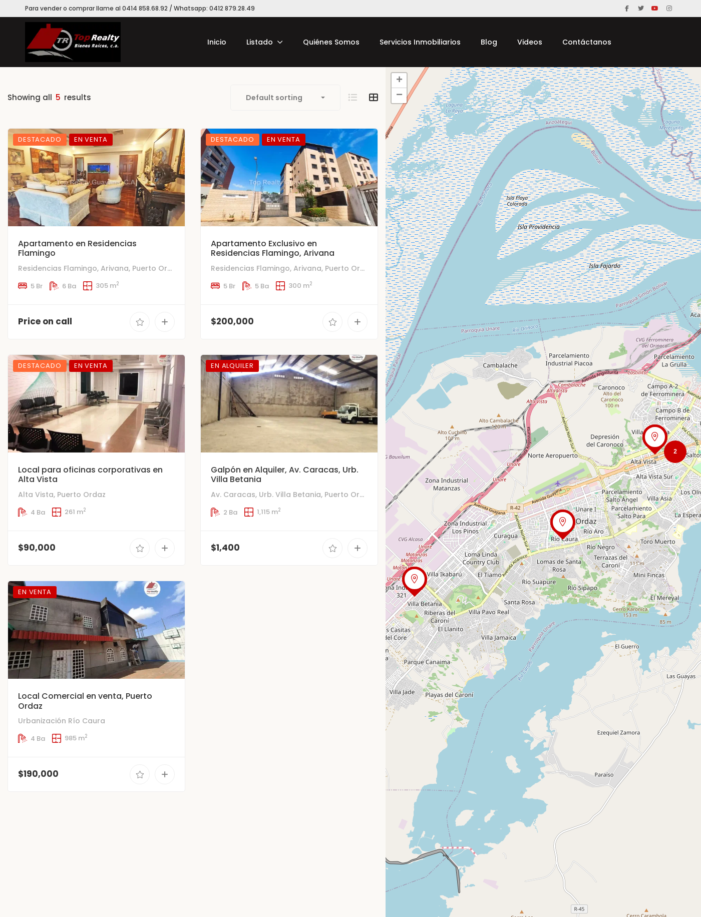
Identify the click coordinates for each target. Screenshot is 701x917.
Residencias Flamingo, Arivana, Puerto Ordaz (99, 268)
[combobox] (285, 98)
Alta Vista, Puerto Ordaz (62, 510)
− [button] (399, 95)
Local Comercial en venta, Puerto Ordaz (85, 745)
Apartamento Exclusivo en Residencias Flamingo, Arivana (272, 248)
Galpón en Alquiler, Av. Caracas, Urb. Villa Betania (285, 503)
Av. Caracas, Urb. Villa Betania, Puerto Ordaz (292, 523)
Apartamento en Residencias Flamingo (77, 248)
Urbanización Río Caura (61, 766)
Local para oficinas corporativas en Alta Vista (90, 490)
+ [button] (399, 80)
